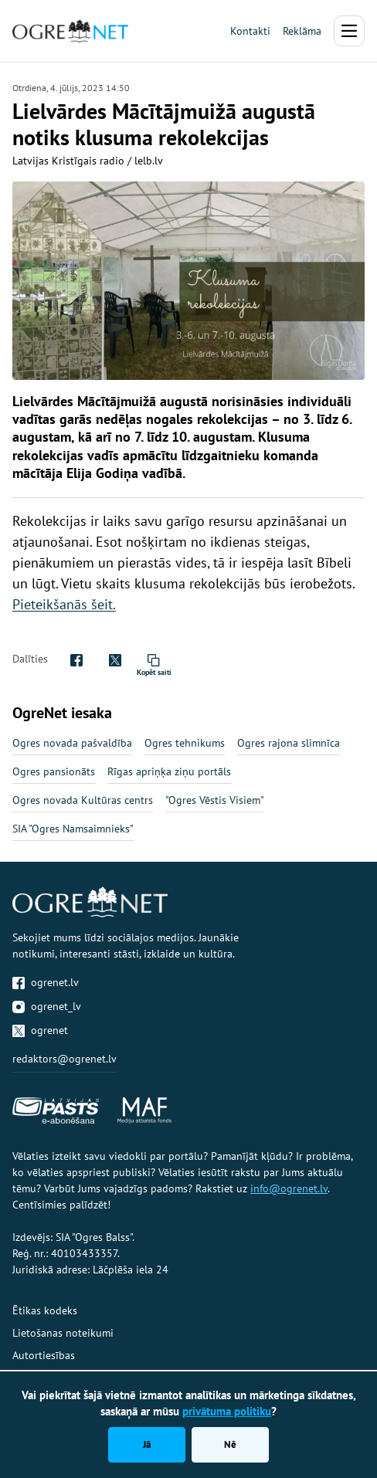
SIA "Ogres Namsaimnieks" (73, 829)
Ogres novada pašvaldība (72, 743)
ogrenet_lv (46, 1006)
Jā (147, 1444)
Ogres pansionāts (53, 771)
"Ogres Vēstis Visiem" (214, 800)
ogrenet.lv (45, 982)
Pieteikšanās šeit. (64, 604)
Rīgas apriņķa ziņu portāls (169, 771)
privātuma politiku (226, 1411)
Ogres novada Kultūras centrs (82, 800)
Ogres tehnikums (184, 743)
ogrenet (40, 1030)
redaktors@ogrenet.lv (64, 1059)
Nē (230, 1444)
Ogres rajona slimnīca (288, 743)
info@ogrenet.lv (289, 1188)
